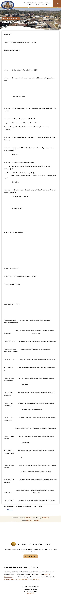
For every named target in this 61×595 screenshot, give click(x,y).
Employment (36, 4)
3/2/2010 (28, 518)
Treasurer (35, 579)
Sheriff (27, 579)
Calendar (40, 2)
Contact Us (30, 593)
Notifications (30, 556)
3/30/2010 (45, 518)
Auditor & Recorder (17, 579)
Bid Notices (33, 2)
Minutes (9, 510)
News (46, 4)
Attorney (7, 579)
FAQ (42, 4)
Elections (29, 4)
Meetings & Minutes (10, 18)
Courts (46, 2)
